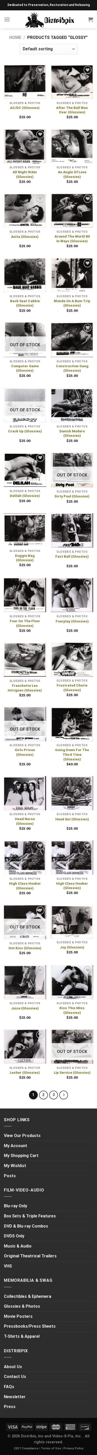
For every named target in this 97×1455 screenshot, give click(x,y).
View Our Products (22, 1135)
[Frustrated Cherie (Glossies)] (72, 659)
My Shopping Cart (21, 1155)
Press (10, 1406)
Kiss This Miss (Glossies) (72, 1010)
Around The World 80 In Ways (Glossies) (72, 238)
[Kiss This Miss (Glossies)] (72, 982)
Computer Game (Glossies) (25, 368)
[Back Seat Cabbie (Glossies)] (25, 275)
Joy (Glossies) (72, 947)
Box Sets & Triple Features (30, 1216)
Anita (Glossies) (25, 236)
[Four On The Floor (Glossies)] (25, 595)
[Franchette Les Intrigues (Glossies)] (25, 659)
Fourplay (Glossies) (72, 621)
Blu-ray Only (15, 1205)
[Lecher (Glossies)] (25, 1046)
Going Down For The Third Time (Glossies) (72, 754)
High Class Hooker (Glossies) (25, 885)
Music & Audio (18, 1246)
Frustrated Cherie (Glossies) (72, 687)
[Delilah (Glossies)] (25, 470)
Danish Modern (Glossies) (72, 433)
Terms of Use (51, 1448)
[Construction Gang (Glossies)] (72, 339)
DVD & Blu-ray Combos (26, 1226)
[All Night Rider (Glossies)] (25, 146)
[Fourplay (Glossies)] (72, 595)
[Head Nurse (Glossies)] (25, 793)
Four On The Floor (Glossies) (25, 623)
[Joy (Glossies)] (72, 921)
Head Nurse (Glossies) (25, 821)
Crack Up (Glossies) (25, 431)
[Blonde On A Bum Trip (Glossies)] (72, 275)
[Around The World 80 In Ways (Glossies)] (72, 210)
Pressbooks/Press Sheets (30, 1326)
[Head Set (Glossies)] (72, 793)
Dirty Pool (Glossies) (72, 496)
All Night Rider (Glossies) (25, 174)
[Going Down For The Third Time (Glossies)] (72, 724)
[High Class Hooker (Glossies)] (25, 857)
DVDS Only (14, 1236)
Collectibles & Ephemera (27, 1296)
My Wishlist (15, 1165)
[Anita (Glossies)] (25, 210)
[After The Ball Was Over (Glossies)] (72, 82)
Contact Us (15, 1376)
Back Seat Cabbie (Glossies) (25, 303)
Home (15, 37)
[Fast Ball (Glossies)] (72, 530)
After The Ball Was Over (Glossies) (72, 110)
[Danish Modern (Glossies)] (72, 404)
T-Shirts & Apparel (22, 1336)
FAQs (9, 1386)
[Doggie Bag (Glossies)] (25, 530)
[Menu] (7, 19)
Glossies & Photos (22, 1306)
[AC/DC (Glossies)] (25, 82)
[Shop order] (48, 49)
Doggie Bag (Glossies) (25, 557)
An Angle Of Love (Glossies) (72, 174)
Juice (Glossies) (25, 1008)
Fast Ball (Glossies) (72, 556)
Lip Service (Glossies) (72, 1072)
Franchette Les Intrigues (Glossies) (25, 687)
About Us (13, 1366)
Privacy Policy (73, 1448)
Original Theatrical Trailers (30, 1255)
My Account (15, 1145)
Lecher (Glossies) (25, 1072)
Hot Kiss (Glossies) (25, 948)
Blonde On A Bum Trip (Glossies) (72, 303)
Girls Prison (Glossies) (25, 752)
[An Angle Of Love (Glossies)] (72, 146)
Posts (10, 1175)
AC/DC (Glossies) (25, 108)
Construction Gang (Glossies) (72, 368)
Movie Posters (18, 1316)
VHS (8, 1266)
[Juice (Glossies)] (25, 982)
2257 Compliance (26, 1448)
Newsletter (15, 1396)
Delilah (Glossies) (25, 496)
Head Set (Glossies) (72, 819)
